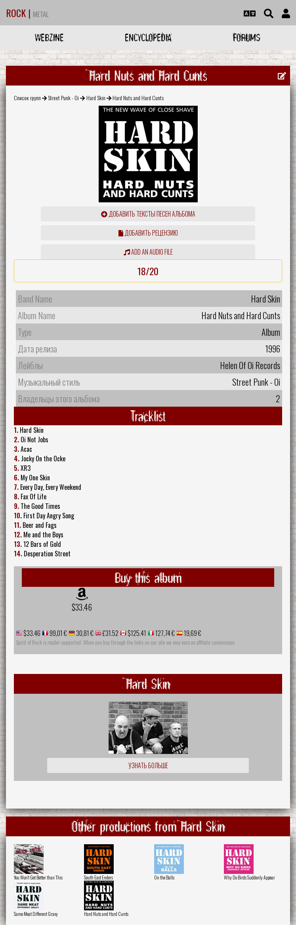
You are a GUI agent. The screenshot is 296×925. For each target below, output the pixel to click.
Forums (246, 37)
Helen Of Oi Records (250, 365)
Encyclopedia (148, 37)
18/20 (148, 271)
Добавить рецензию (148, 233)
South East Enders (98, 877)
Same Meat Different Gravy (36, 913)
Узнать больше (148, 765)
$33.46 (82, 607)
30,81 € (84, 633)
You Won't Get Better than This (38, 877)
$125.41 (136, 633)
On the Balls (164, 877)
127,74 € (164, 633)
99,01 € (57, 633)
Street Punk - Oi (63, 97)
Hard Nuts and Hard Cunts (106, 913)
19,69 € (192, 633)
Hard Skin (95, 97)
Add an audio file (148, 252)
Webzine (49, 37)
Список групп (27, 97)
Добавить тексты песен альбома (148, 214)
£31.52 (109, 633)
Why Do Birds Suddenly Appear (249, 877)
